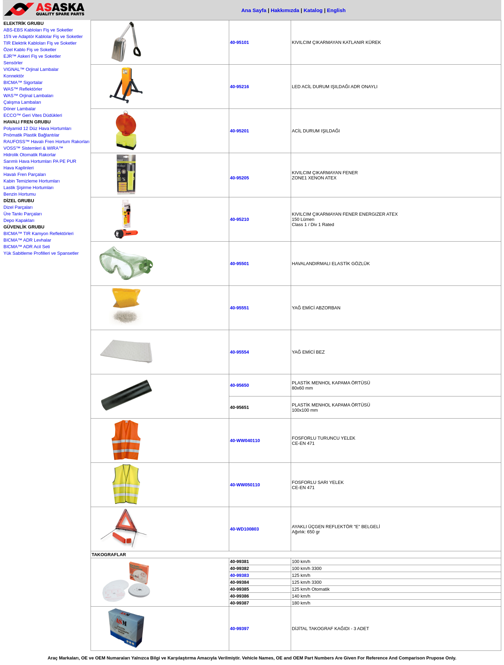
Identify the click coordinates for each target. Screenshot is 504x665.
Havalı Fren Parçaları (24, 174)
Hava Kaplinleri (18, 167)
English (336, 10)
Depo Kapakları (19, 220)
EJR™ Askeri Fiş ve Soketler (32, 56)
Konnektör (13, 75)
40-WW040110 (245, 440)
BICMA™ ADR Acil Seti (26, 246)
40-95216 (239, 86)
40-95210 (239, 219)
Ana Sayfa (254, 10)
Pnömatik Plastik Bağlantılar (31, 135)
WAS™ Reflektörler (22, 89)
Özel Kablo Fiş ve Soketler (29, 49)
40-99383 (239, 575)
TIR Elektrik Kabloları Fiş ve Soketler (40, 43)
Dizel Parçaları (18, 207)
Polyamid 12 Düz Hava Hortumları (37, 128)
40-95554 (239, 352)
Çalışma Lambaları (22, 102)
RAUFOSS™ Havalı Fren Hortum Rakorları (46, 141)
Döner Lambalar (19, 108)
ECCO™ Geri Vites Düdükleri (32, 115)
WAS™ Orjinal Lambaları (28, 95)
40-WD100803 (244, 529)
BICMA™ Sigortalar (23, 82)
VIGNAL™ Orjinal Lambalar (31, 69)
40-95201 (239, 130)
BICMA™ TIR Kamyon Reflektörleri (38, 233)
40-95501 (239, 263)
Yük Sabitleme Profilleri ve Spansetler (41, 253)
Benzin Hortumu (19, 194)
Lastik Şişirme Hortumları (28, 187)
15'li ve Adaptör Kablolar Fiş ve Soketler (43, 36)
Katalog (313, 10)
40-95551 (239, 307)
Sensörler (13, 62)
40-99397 (239, 628)
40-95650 (239, 385)
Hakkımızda (285, 10)
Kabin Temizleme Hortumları (31, 181)
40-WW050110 (245, 484)
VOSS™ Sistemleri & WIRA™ (33, 148)
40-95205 (239, 177)
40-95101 (239, 42)
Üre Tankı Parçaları (22, 213)
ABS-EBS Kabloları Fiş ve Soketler (38, 29)
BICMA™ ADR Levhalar (27, 240)
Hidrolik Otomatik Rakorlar (29, 154)
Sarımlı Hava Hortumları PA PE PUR (39, 161)
